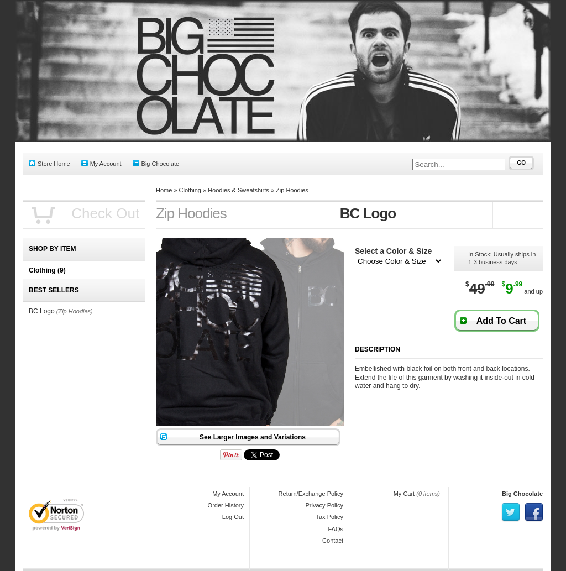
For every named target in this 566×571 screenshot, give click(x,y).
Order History (226, 505)
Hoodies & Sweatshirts (238, 190)
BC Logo (42, 311)
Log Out (233, 517)
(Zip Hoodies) (74, 311)
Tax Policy (329, 517)
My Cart (404, 493)
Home (164, 190)
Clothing (190, 190)
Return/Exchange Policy (311, 493)
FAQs (335, 529)
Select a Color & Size (393, 251)
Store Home (49, 163)
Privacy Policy (324, 505)
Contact (332, 540)
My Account (101, 163)
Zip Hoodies (292, 190)
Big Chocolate (156, 163)
